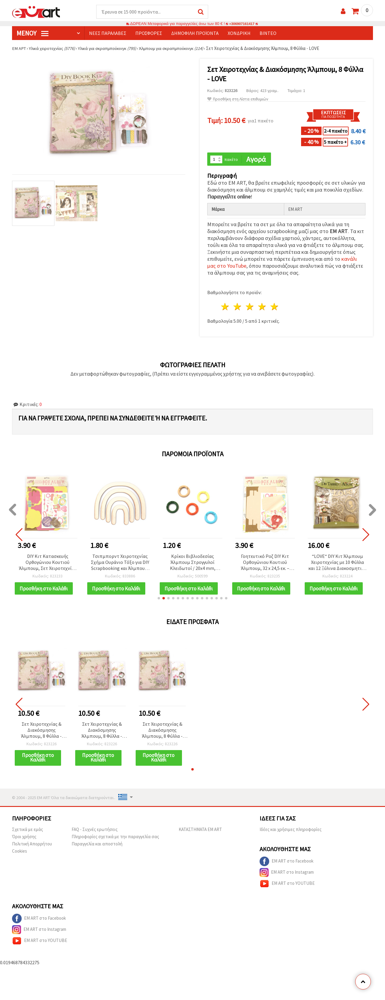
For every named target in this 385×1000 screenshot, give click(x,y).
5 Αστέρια (274, 307)
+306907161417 (241, 24)
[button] (159, 602)
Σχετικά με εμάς (27, 834)
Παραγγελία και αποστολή (97, 848)
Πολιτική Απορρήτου (32, 848)
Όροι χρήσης (24, 841)
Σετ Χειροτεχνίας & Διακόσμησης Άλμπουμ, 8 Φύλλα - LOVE (41, 734)
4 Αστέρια (262, 307)
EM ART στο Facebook (286, 866)
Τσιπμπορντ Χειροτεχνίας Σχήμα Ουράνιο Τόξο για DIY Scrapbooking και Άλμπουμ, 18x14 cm (120, 563)
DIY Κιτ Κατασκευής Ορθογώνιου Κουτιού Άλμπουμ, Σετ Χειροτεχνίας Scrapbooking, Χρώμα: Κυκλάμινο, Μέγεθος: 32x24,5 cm (47, 563)
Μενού (32, 33)
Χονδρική (239, 33)
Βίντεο (268, 33)
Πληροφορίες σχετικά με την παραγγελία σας (115, 841)
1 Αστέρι (225, 307)
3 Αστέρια (250, 307)
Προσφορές (148, 33)
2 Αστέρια (238, 307)
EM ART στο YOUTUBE (287, 888)
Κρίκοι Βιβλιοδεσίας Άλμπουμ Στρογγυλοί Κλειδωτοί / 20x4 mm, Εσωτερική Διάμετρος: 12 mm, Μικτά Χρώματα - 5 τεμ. (192, 563)
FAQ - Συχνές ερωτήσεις (95, 834)
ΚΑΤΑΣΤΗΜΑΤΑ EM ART (200, 834)
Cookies (19, 855)
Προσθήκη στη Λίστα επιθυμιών (237, 99)
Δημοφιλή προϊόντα (195, 33)
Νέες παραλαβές (107, 33)
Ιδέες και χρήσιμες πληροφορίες (291, 834)
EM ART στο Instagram (287, 877)
